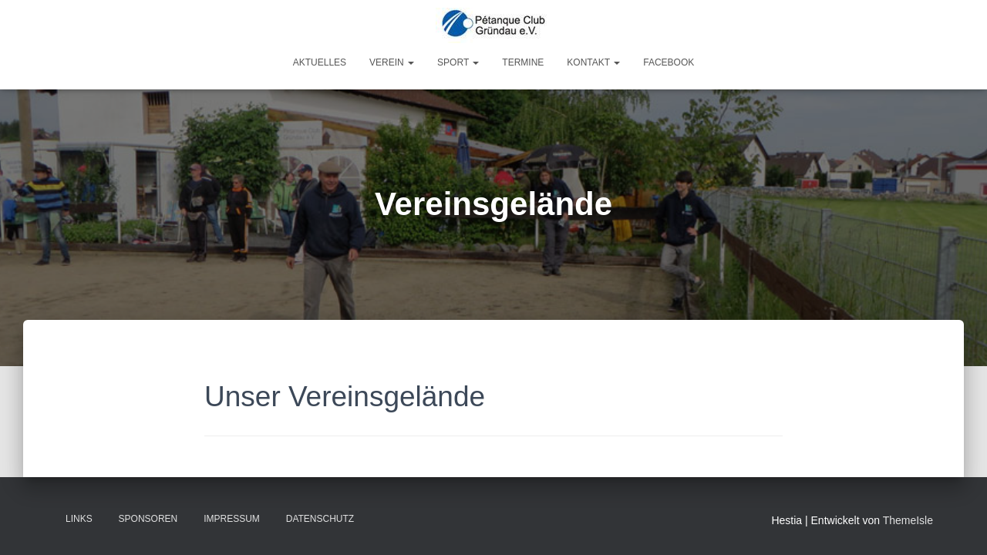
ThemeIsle (908, 520)
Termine (523, 62)
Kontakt (593, 62)
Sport (458, 62)
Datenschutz (320, 518)
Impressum (232, 518)
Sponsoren (148, 518)
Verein (391, 62)
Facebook (668, 62)
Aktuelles (319, 62)
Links (79, 518)
